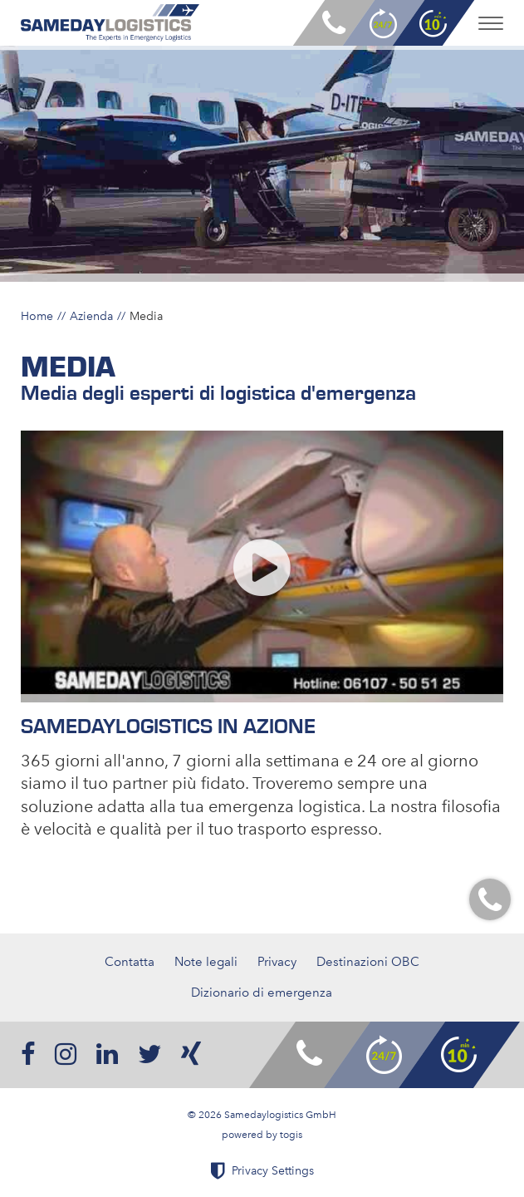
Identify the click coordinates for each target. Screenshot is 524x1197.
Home (37, 315)
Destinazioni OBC (367, 961)
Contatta (129, 961)
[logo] (110, 23)
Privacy (276, 961)
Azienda (91, 315)
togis (291, 1134)
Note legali (206, 961)
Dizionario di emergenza (261, 992)
